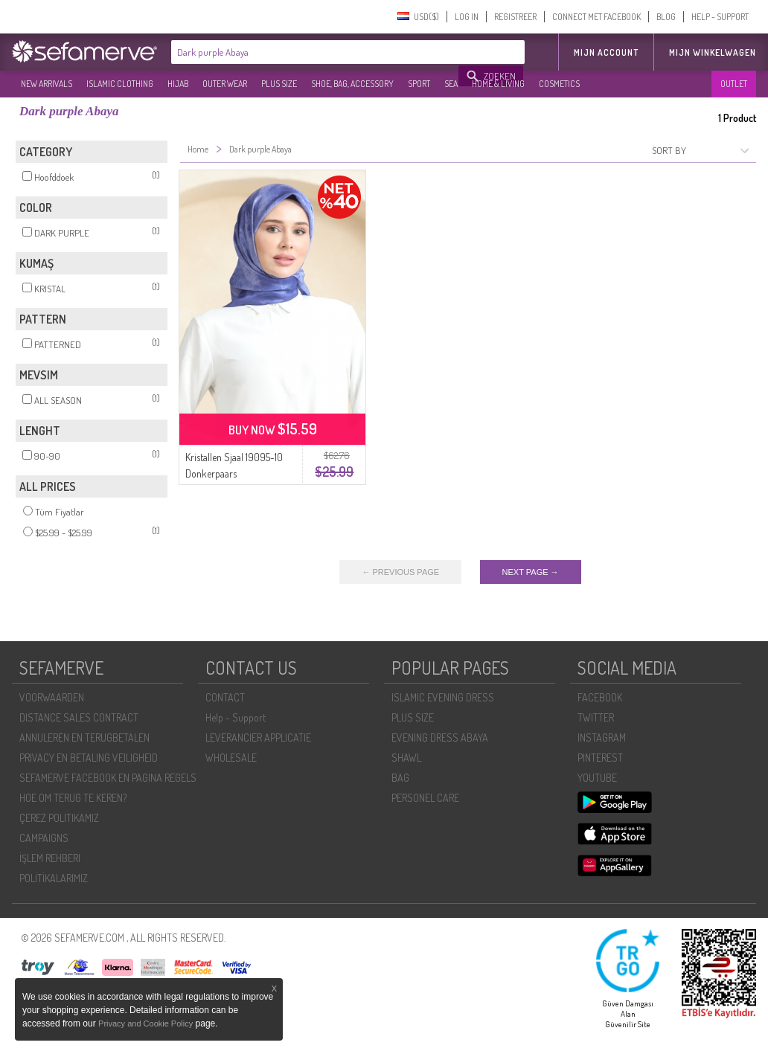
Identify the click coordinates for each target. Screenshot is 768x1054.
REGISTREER (515, 16)
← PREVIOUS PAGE (400, 572)
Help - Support (235, 717)
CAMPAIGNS (43, 838)
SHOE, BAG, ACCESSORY (352, 83)
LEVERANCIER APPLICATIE (258, 737)
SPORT (419, 83)
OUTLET (733, 83)
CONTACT (225, 697)
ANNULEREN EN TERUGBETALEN (84, 737)
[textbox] (315, 52)
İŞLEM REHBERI (49, 858)
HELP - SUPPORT (720, 16)
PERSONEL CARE (425, 797)
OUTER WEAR (224, 83)
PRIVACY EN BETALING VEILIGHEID (88, 757)
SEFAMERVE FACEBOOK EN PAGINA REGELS (107, 777)
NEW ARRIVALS (46, 83)
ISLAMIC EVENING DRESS (442, 697)
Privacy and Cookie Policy (145, 1023)
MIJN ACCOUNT (606, 52)
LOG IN (467, 16)
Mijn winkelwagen (712, 52)
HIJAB (177, 83)
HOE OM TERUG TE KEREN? (73, 797)
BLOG (666, 16)
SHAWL (406, 757)
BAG (400, 777)
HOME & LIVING (498, 83)
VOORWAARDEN (51, 697)
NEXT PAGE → (530, 572)
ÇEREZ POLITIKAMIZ (59, 818)
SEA (451, 83)
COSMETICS (559, 83)
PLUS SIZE (279, 83)
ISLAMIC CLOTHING (119, 83)
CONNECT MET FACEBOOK (596, 16)
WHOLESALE (231, 757)
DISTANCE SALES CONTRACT (78, 717)
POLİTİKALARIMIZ (53, 878)
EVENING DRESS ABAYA (439, 737)
